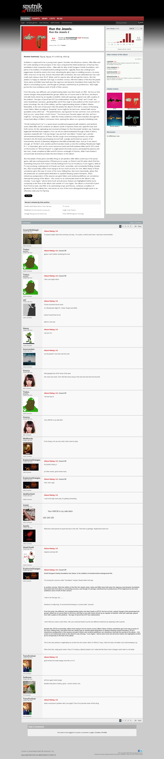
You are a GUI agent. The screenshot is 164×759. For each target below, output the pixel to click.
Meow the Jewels (132, 108)
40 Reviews (85, 38)
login (23, 23)
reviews (25, 19)
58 (135, 226)
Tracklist (63, 45)
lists (52, 19)
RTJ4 (114, 108)
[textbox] (126, 22)
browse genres (32, 23)
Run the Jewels (61, 29)
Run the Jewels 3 (114, 126)
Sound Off (62, 251)
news (44, 19)
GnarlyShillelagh (71, 38)
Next (139, 226)
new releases (43, 23)
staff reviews (55, 23)
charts (36, 19)
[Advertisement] (124, 177)
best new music (67, 23)
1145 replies (73, 39)
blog (59, 19)
